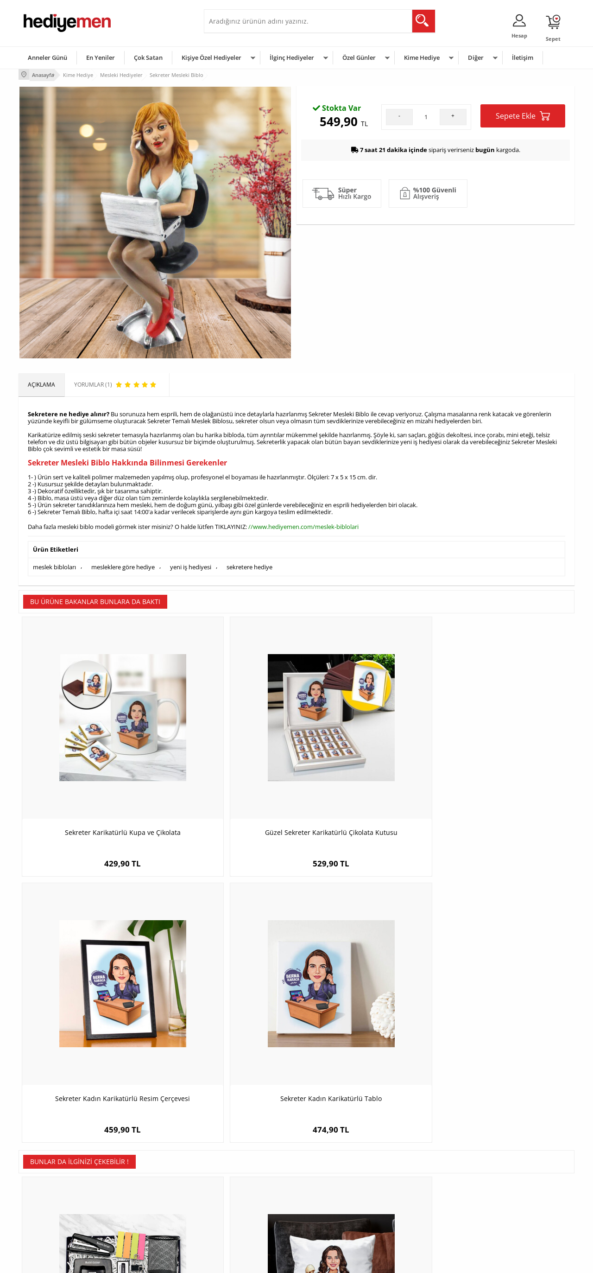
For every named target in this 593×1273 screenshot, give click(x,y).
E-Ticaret (268, 1261)
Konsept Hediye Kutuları (239, 1152)
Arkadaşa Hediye (416, 1208)
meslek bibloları (54, 563)
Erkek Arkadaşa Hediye (146, 1166)
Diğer (476, 57)
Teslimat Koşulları (46, 1152)
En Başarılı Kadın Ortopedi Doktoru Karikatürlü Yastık (227, 985)
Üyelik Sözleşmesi (46, 1166)
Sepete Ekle (523, 208)
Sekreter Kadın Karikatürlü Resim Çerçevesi (366, 761)
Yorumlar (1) (556, 104)
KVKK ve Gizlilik (42, 1208)
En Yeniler (100, 57)
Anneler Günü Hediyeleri (333, 1194)
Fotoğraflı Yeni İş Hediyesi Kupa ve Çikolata (505, 985)
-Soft (248, 1261)
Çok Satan (148, 57)
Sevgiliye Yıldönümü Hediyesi (246, 1222)
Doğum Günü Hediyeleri (332, 1166)
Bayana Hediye (413, 1166)
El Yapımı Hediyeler (141, 1194)
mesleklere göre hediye (123, 563)
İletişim (522, 57)
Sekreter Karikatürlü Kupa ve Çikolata (88, 756)
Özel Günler (359, 57)
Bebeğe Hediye (413, 1194)
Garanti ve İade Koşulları (54, 1194)
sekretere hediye (249, 563)
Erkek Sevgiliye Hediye (237, 1194)
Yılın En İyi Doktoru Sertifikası (366, 980)
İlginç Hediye (410, 1222)
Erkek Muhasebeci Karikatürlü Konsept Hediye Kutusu (88, 985)
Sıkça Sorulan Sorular (50, 1222)
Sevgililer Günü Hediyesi (332, 1152)
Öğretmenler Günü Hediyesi (337, 1208)
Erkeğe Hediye (412, 1152)
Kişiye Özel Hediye (139, 1152)
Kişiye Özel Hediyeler (211, 57)
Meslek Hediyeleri (139, 1222)
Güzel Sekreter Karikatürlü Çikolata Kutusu (227, 761)
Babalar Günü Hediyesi (330, 1222)
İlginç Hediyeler (292, 57)
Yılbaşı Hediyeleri (323, 1180)
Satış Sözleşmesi (44, 1180)
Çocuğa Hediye (413, 1180)
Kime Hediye (422, 57)
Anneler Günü (47, 57)
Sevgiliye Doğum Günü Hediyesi (249, 1180)
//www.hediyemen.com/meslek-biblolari (303, 524)
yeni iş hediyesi (190, 563)
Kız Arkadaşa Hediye (142, 1180)
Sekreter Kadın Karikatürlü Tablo (505, 756)
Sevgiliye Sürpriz (137, 1208)
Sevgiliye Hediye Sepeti (238, 1166)
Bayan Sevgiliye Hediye (238, 1208)
